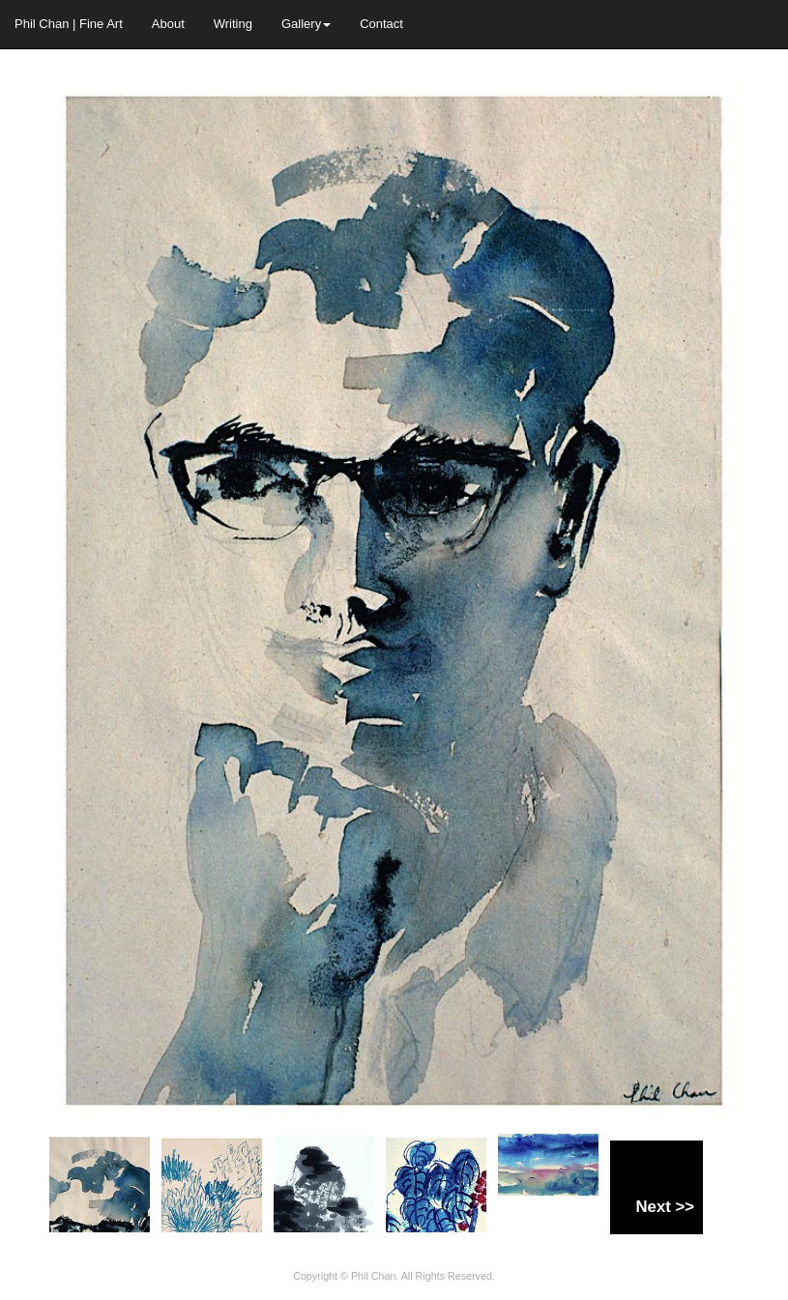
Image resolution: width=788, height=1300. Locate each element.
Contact (381, 23)
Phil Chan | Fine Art (69, 23)
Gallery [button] (306, 23)
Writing (233, 23)
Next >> (664, 1207)
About (168, 23)
